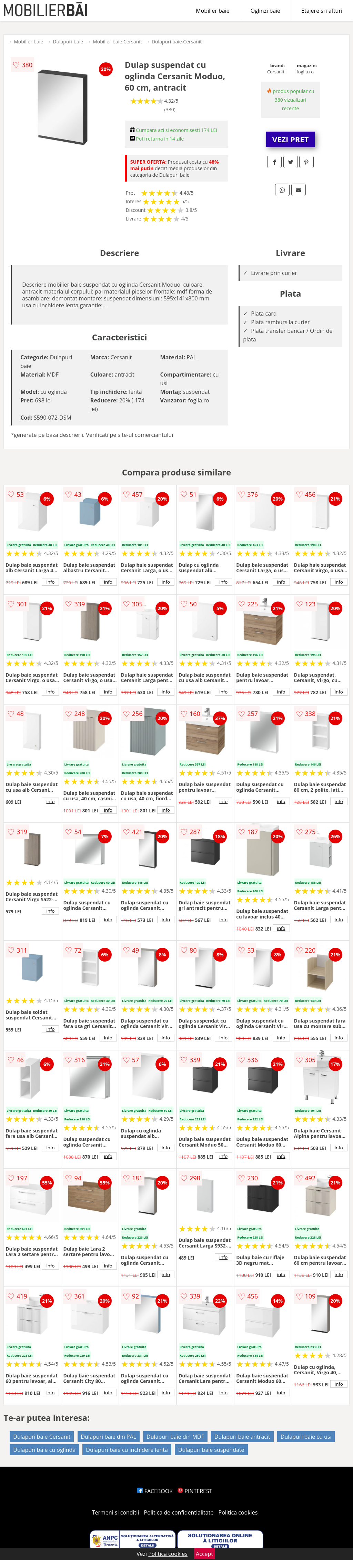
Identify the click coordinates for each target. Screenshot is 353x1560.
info (50, 582)
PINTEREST (195, 1491)
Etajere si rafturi (321, 10)
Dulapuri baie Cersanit (177, 41)
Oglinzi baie (265, 10)
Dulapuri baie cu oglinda (44, 1450)
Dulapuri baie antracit (242, 1436)
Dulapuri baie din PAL (108, 1436)
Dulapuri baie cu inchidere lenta (127, 1450)
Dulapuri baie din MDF (175, 1436)
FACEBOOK (155, 1491)
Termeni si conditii (115, 1512)
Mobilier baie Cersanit (117, 41)
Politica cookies (238, 1512)
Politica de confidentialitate (179, 1512)
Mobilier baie (212, 10)
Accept (204, 1554)
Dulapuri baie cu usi (306, 1436)
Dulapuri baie (68, 41)
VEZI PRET (290, 139)
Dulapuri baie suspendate (211, 1450)
